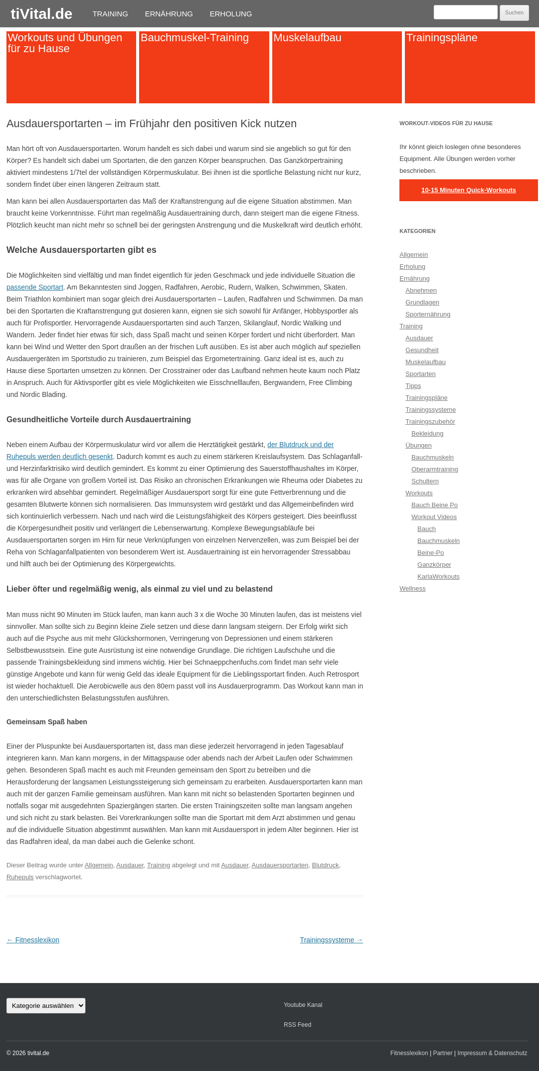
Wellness (412, 588)
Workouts (419, 493)
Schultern (425, 481)
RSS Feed (297, 1024)
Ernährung (169, 13)
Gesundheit (422, 350)
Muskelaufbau (307, 37)
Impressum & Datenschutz (493, 1053)
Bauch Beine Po (434, 505)
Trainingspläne (442, 37)
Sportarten (420, 374)
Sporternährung (427, 314)
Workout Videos (434, 517)
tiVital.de (41, 13)
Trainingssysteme (331, 940)
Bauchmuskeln (432, 457)
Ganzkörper (434, 564)
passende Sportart (34, 287)
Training (110, 13)
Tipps (413, 385)
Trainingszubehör (430, 421)
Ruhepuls (20, 877)
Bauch (426, 529)
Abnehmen (421, 290)
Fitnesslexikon (33, 940)
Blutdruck (325, 865)
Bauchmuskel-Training (195, 37)
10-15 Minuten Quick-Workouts (468, 190)
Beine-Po (430, 552)
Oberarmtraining (434, 469)
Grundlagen (422, 302)
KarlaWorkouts (438, 576)
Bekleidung (427, 433)
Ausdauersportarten (280, 865)
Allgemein (98, 865)
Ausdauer (130, 865)
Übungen (418, 445)
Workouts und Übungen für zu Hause (64, 42)
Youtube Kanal (303, 1004)
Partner (443, 1053)
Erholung (231, 13)
